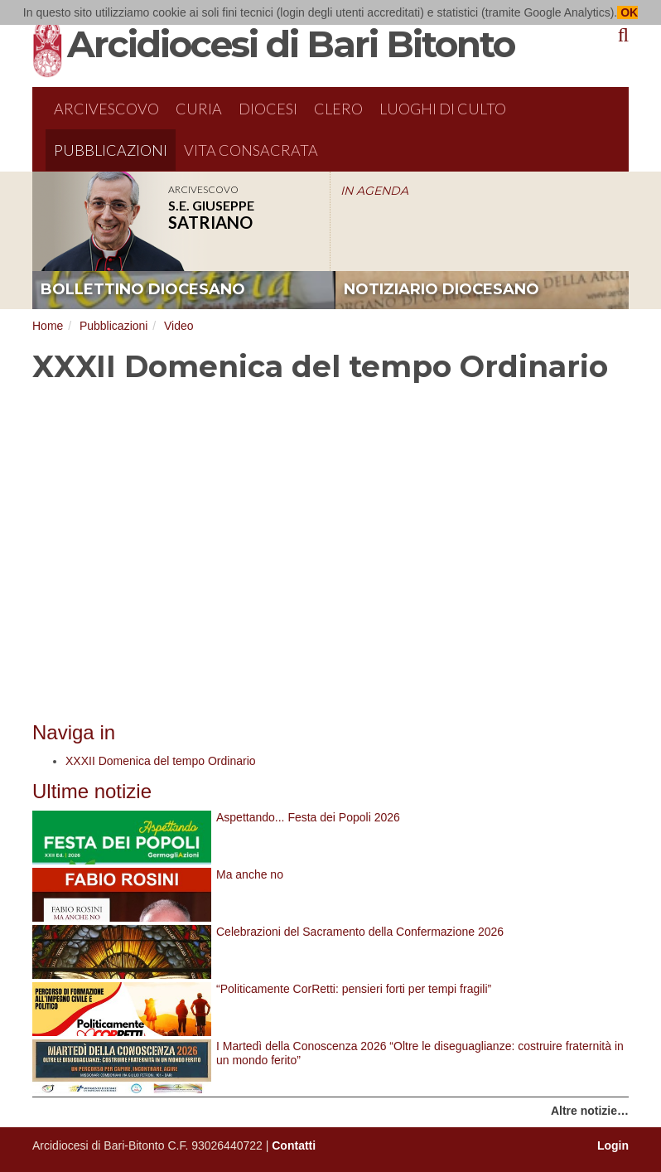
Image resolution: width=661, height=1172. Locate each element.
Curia (199, 108)
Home (47, 325)
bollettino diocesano (143, 289)
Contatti (294, 1145)
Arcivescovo (106, 108)
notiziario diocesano (441, 289)
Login (613, 1145)
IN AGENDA (374, 190)
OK (627, 12)
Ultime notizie (92, 791)
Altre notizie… (590, 1110)
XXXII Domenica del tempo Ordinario (160, 761)
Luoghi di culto (442, 108)
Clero (338, 108)
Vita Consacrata (251, 150)
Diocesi (268, 108)
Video (179, 325)
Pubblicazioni (110, 150)
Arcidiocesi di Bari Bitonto (290, 44)
